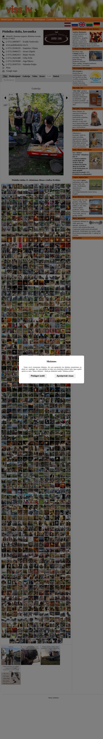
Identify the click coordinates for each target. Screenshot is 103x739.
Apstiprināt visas (65, 376)
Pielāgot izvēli (38, 376)
